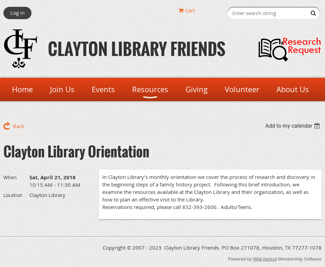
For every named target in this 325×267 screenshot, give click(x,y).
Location (13, 195)
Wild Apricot (265, 259)
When (10, 177)
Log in (17, 12)
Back (18, 126)
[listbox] (293, 126)
